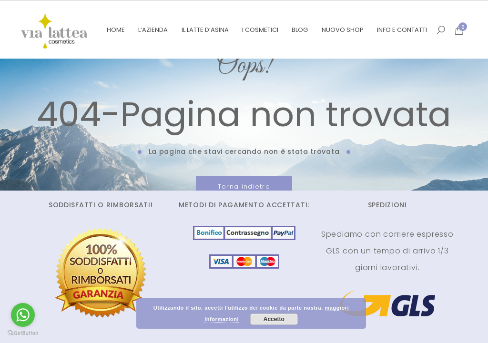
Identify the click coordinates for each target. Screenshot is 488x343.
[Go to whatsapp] (23, 315)
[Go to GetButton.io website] (23, 333)
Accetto (274, 319)
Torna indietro (244, 186)
